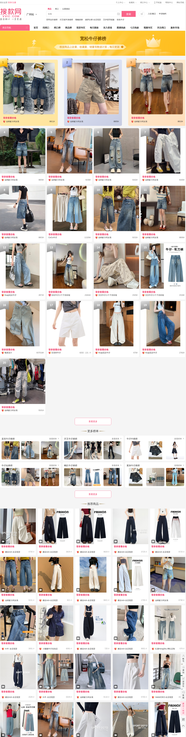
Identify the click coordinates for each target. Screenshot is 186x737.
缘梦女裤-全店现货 (93, 20)
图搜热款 (121, 27)
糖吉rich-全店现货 (12, 552)
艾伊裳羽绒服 (108, 20)
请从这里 (8, 2)
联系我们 (116, 715)
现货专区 (80, 27)
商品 (49, 9)
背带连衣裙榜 (52, 20)
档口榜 (57, 27)
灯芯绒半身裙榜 (66, 20)
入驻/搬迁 (152, 14)
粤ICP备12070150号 (75, 720)
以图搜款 (66, 9)
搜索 (128, 14)
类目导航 (6, 27)
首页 (36, 27)
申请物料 (162, 14)
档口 (57, 9)
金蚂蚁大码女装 (11, 600)
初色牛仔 (120, 20)
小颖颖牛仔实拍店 (50, 649)
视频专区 (148, 27)
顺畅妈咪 (79, 20)
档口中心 (145, 2)
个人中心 (120, 2)
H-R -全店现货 (11, 649)
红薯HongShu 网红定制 (165, 649)
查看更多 (93, 494)
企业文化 (85, 715)
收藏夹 (132, 2)
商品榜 (68, 27)
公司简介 (70, 715)
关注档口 (161, 27)
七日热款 (134, 27)
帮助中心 (169, 2)
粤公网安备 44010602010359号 (101, 720)
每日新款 (94, 27)
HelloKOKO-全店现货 (164, 697)
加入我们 (100, 715)
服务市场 (175, 27)
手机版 (157, 2)
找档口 (46, 27)
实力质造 (107, 27)
